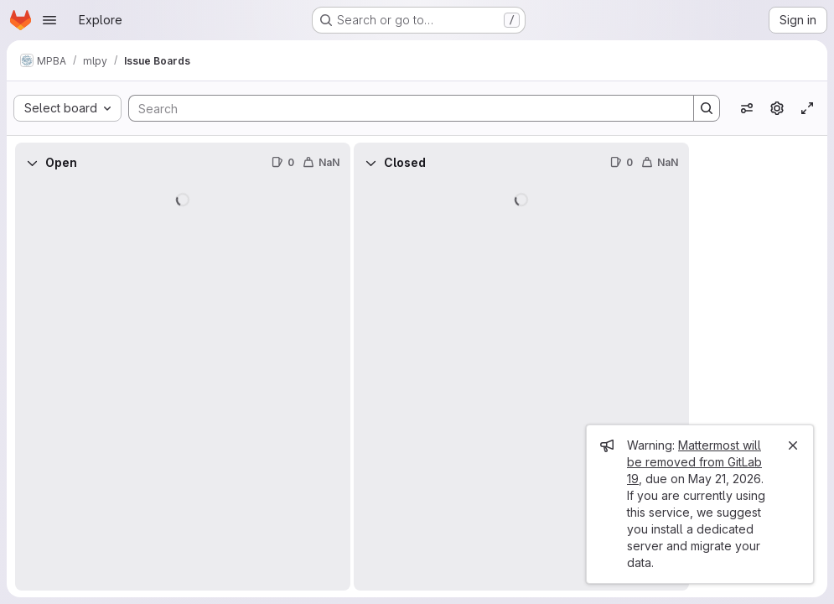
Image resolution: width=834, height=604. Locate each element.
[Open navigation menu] (49, 20)
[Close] (793, 445)
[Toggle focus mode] (807, 108)
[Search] (402, 108)
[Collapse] (32, 163)
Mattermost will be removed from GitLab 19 (694, 462)
